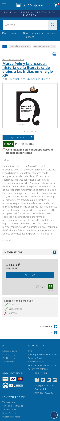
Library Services (9, 413)
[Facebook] (36, 380)
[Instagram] (55, 380)
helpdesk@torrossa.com (45, 365)
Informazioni (13, 252)
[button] (52, 25)
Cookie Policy (8, 358)
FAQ (30, 351)
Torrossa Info (8, 402)
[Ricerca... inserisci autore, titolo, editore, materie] (30, 25)
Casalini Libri (40, 389)
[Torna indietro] (4, 46)
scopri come (24, 153)
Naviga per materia (33, 33)
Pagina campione (21, 137)
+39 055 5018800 (40, 369)
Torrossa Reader (36, 358)
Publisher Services (11, 416)
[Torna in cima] (54, 415)
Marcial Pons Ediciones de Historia (30, 79)
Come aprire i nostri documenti (43, 354)
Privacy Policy (8, 354)
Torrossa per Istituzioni (13, 405)
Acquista (30, 275)
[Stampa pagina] (55, 54)
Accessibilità (8, 361)
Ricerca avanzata (11, 33)
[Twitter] (42, 380)
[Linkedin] (49, 380)
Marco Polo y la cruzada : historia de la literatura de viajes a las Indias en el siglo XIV (27, 69)
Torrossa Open (9, 409)
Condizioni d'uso (36, 361)
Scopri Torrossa (9, 351)
